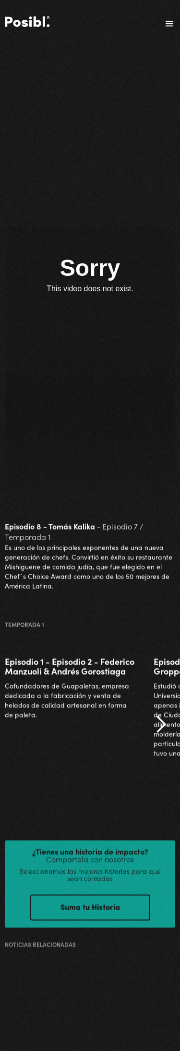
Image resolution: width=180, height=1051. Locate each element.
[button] (165, 24)
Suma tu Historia (90, 911)
